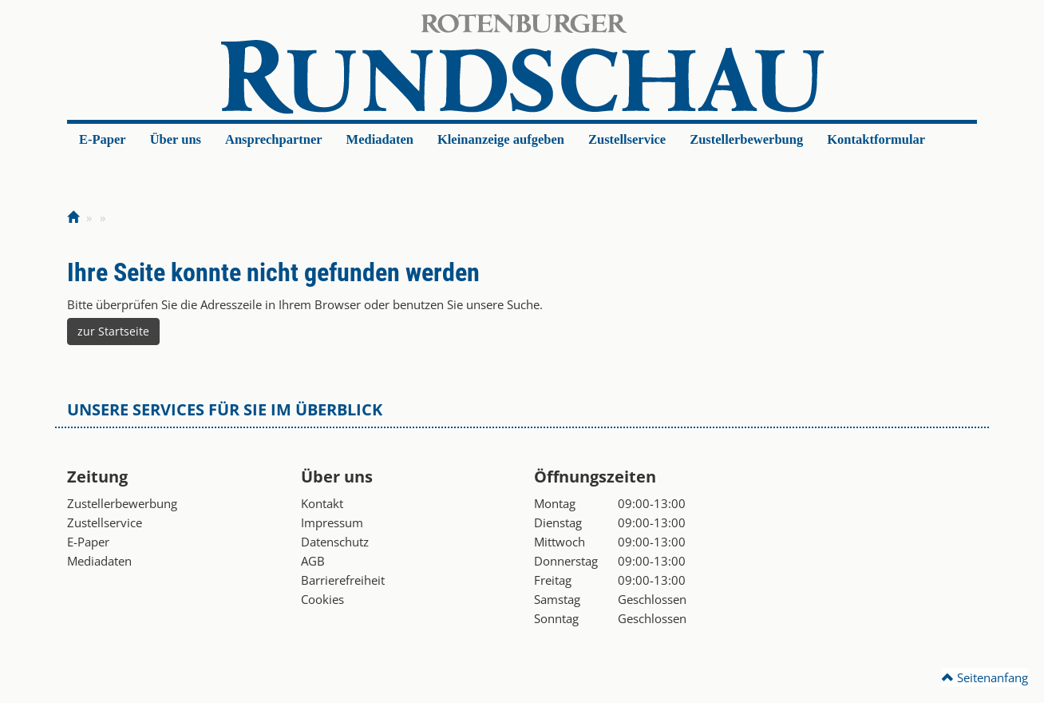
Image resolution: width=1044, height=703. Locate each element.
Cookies (322, 599)
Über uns (175, 139)
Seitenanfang (985, 677)
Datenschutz (335, 542)
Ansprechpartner (273, 139)
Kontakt (322, 503)
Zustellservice (627, 139)
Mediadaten (379, 139)
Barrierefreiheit (343, 580)
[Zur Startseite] (73, 217)
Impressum (332, 522)
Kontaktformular (876, 139)
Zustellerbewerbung (746, 139)
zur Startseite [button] (113, 331)
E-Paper (102, 139)
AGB (313, 561)
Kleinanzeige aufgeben (500, 139)
